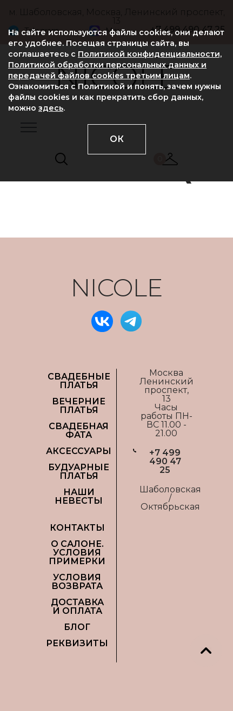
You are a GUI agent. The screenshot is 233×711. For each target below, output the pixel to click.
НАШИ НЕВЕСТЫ (79, 496)
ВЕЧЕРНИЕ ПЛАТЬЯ (78, 405)
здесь (50, 108)
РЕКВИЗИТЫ (77, 643)
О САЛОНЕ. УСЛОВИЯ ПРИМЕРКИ (77, 552)
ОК (117, 139)
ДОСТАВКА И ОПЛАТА (77, 606)
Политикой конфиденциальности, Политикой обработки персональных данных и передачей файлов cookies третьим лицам (115, 64)
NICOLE (117, 287)
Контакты (77, 528)
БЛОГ (77, 627)
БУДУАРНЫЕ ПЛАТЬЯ (78, 471)
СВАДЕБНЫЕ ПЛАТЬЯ (79, 380)
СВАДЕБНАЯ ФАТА (79, 430)
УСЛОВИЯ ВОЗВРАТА (77, 581)
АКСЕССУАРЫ (78, 451)
